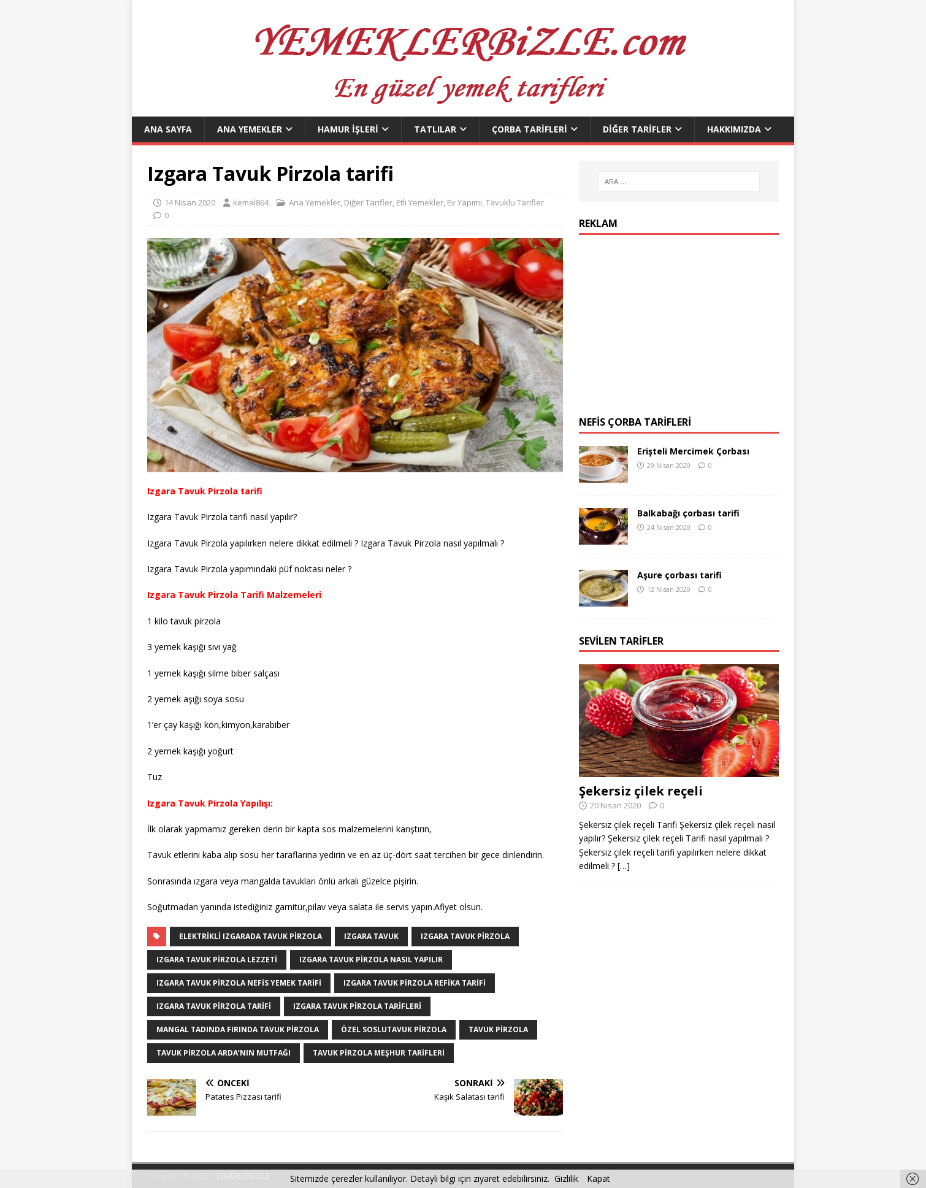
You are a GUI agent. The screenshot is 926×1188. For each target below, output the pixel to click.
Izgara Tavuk (371, 936)
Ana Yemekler (249, 129)
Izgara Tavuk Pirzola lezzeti (216, 959)
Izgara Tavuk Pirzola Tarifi (213, 1006)
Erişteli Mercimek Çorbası (693, 451)
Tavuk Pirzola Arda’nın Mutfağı (223, 1053)
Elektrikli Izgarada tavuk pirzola (250, 936)
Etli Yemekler (419, 202)
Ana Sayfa (168, 129)
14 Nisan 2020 (189, 202)
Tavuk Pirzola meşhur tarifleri (379, 1053)
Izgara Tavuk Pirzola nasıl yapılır (371, 959)
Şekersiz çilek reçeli (641, 791)
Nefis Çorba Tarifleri (635, 422)
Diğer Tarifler (637, 129)
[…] (624, 866)
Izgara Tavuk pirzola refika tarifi (414, 983)
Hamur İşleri (348, 129)
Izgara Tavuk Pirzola (465, 936)
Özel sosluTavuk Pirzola (393, 1029)
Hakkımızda (734, 129)
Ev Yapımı (464, 202)
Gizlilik (566, 1178)
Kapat (598, 1178)
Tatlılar (435, 129)
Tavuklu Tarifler (515, 202)
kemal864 (251, 202)
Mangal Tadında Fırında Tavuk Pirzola (237, 1029)
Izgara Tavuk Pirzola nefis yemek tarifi (238, 983)
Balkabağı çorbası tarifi (688, 513)
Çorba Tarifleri (529, 129)
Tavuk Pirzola (498, 1029)
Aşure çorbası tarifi (679, 575)
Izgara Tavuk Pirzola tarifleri (357, 1006)
